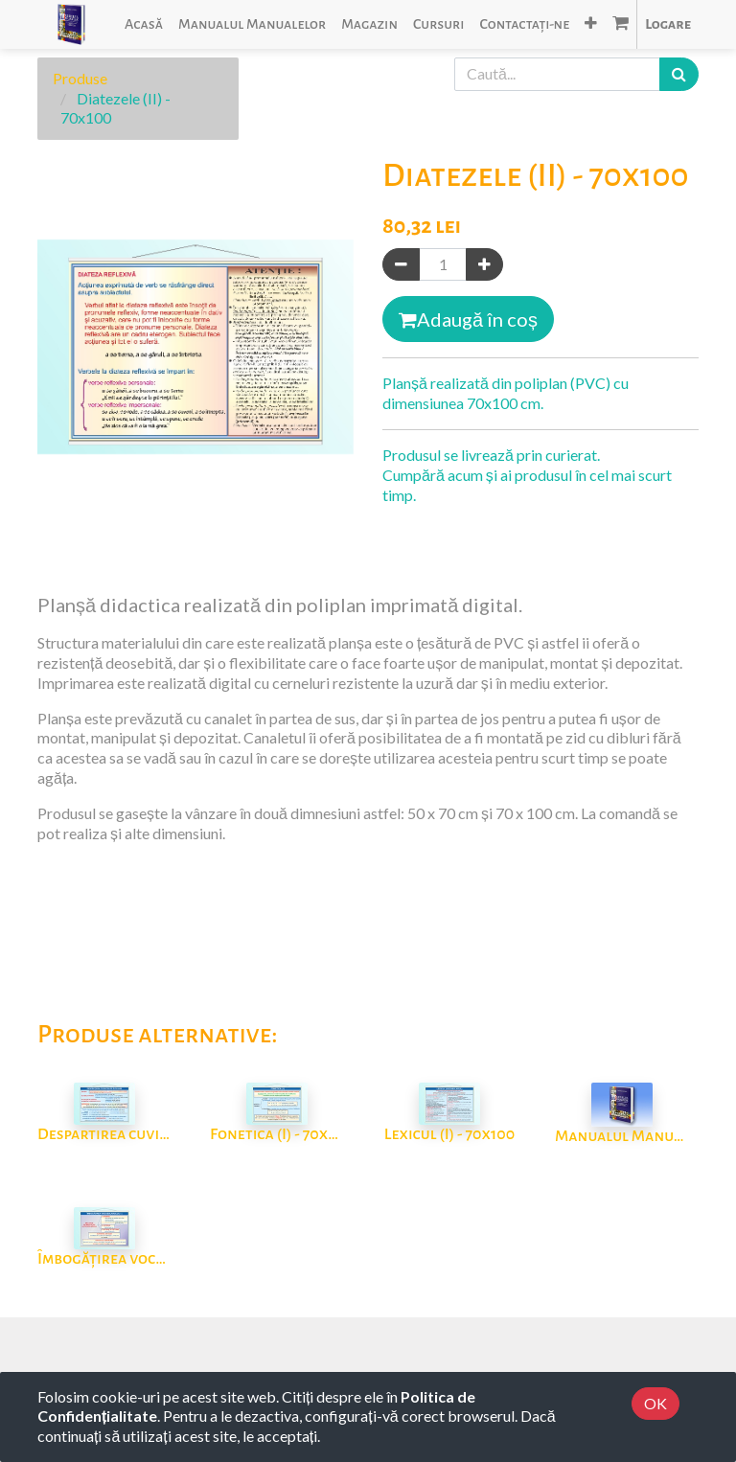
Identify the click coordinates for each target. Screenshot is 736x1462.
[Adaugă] (484, 265)
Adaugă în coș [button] (468, 319)
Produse (80, 78)
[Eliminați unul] (401, 265)
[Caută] (679, 74)
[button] (591, 24)
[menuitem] (144, 24)
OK (655, 1403)
